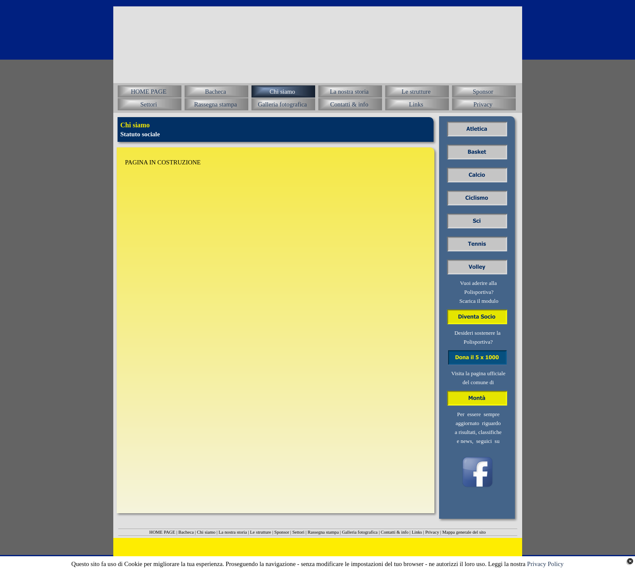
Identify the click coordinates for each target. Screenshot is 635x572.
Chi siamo (206, 532)
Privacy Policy (545, 564)
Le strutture (260, 532)
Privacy (432, 532)
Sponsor (281, 532)
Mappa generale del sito (464, 532)
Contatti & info (394, 532)
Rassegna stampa (323, 532)
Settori (298, 532)
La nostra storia (232, 532)
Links (417, 532)
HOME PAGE (162, 532)
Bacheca (186, 532)
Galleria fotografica (360, 532)
